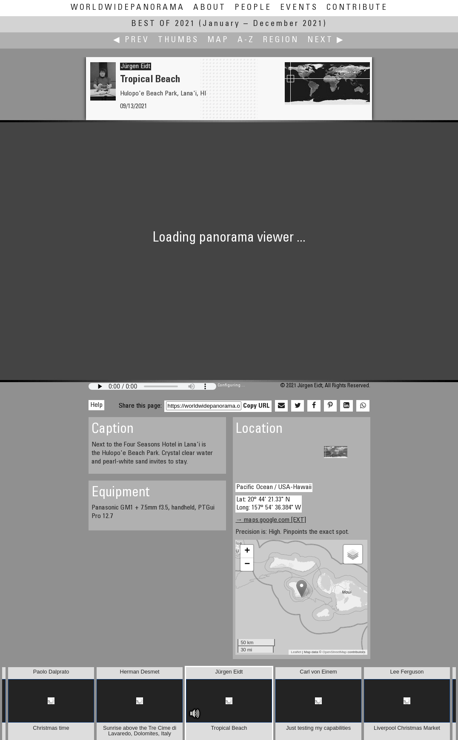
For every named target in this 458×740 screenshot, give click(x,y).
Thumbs (178, 40)
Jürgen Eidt (135, 66)
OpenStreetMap (334, 652)
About (209, 8)
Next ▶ (326, 40)
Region (281, 40)
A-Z (246, 40)
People (253, 8)
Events (299, 8)
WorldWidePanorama (128, 8)
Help (96, 405)
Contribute (357, 8)
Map (218, 40)
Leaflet (296, 652)
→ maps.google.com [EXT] (270, 520)
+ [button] (247, 551)
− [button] (247, 564)
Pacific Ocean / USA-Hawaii (274, 487)
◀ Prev (131, 40)
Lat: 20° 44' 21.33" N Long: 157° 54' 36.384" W (268, 503)
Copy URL (256, 406)
